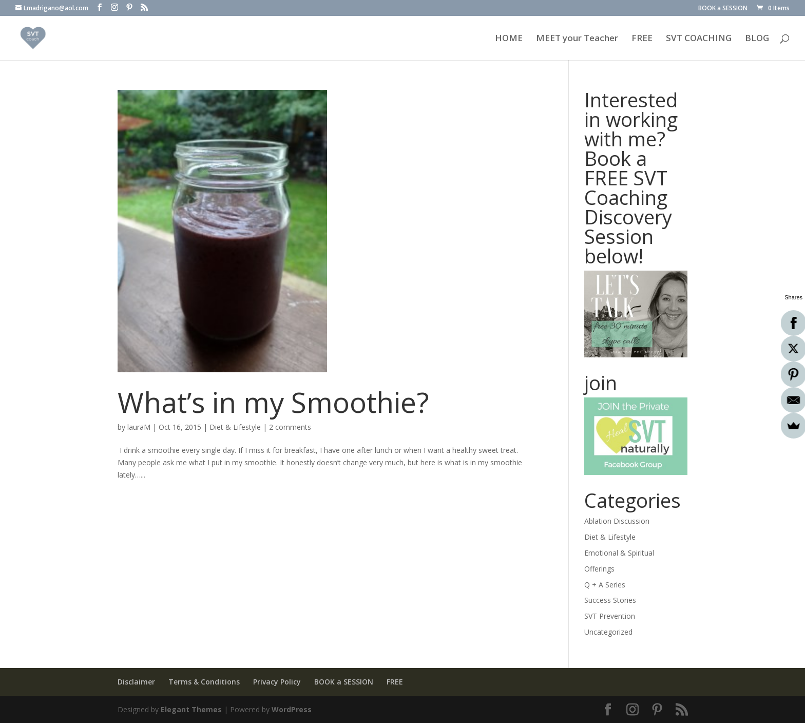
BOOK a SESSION (722, 8)
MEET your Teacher (577, 39)
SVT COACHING (699, 39)
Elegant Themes (191, 709)
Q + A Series (604, 584)
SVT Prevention (609, 616)
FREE (642, 39)
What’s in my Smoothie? (273, 402)
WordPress (292, 709)
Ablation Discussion (616, 521)
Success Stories (610, 600)
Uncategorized (608, 632)
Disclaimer (136, 682)
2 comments (290, 427)
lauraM (138, 427)
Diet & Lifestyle (235, 427)
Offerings (599, 569)
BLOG (757, 39)
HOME (509, 39)
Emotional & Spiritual (619, 553)
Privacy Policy (277, 682)
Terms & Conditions (204, 682)
